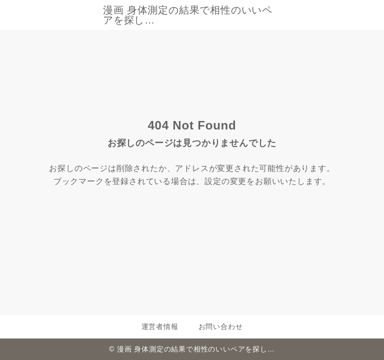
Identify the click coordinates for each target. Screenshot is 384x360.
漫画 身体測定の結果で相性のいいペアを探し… (187, 15)
